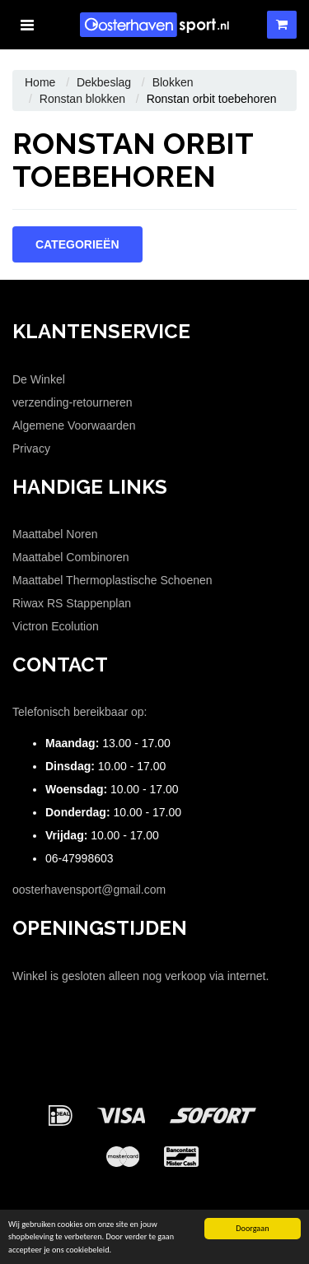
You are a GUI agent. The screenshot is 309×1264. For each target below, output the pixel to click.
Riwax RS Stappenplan (71, 603)
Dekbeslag (104, 82)
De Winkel (38, 379)
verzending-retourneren (72, 402)
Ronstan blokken (82, 98)
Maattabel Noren (55, 534)
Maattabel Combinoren (70, 557)
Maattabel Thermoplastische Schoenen (112, 580)
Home (40, 82)
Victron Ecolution (55, 626)
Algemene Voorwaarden (73, 425)
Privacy (31, 448)
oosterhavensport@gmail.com (89, 889)
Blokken (173, 82)
